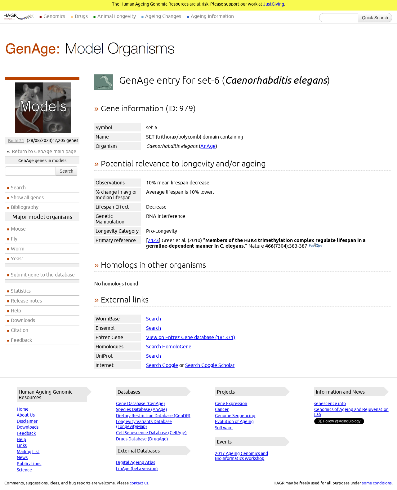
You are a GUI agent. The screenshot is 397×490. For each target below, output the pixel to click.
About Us (26, 415)
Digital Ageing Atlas (135, 462)
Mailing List (28, 451)
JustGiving (273, 4)
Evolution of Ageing (234, 421)
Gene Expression (231, 403)
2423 (153, 240)
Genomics (54, 16)
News (22, 457)
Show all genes (27, 197)
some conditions (377, 483)
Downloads (23, 320)
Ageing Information (212, 16)
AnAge (208, 146)
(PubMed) (316, 246)
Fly (14, 238)
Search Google (162, 365)
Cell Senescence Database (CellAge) (151, 432)
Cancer (222, 409)
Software (224, 427)
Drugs (81, 16)
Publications (29, 463)
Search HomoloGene (168, 346)
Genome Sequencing (235, 415)
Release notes (26, 300)
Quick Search (375, 17)
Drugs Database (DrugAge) (142, 438)
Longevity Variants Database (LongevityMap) (144, 424)
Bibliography (24, 207)
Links (22, 445)
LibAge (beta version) (137, 468)
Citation (19, 330)
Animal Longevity (116, 16)
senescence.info (330, 403)
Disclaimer (27, 421)
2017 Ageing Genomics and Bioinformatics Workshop (241, 456)
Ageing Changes (163, 16)
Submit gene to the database (43, 274)
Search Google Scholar (209, 365)
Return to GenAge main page (44, 151)
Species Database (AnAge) (141, 409)
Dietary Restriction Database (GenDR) (153, 415)
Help (16, 310)
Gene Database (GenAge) (140, 403)
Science (24, 469)
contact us (139, 483)
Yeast (17, 258)
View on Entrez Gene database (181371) (190, 337)
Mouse (18, 229)
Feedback (21, 340)
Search (66, 171)
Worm (18, 248)
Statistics (21, 291)
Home (23, 409)
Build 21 (16, 140)
